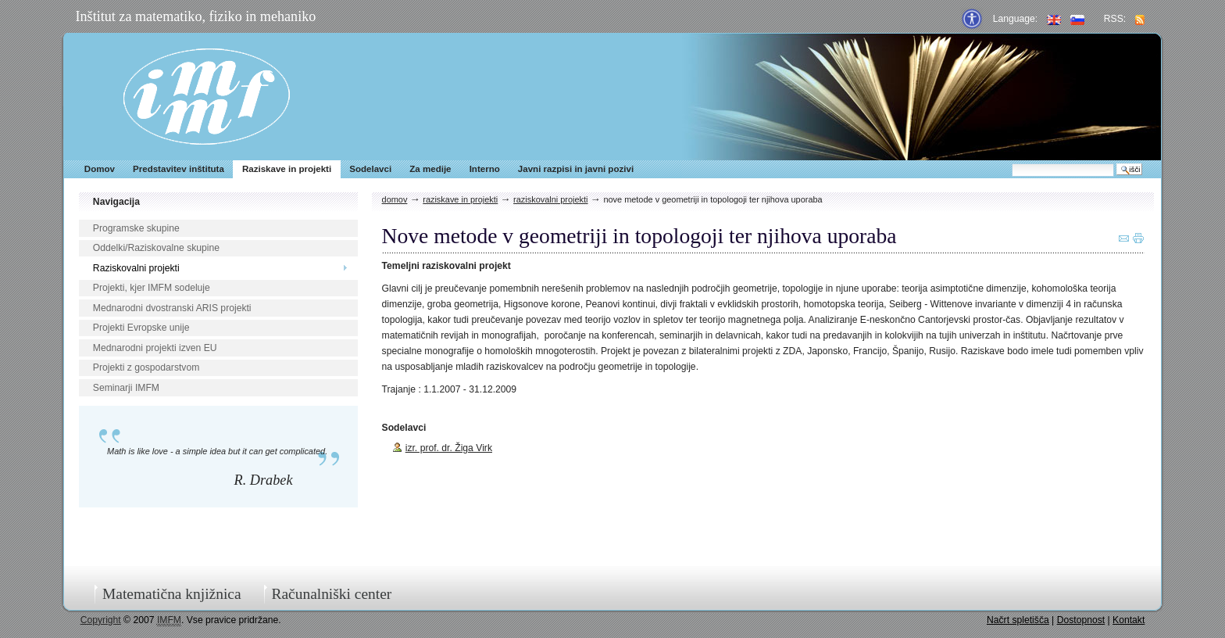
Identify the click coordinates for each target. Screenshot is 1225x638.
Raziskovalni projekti (136, 268)
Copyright (100, 620)
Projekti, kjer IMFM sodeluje (151, 287)
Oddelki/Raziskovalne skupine (156, 247)
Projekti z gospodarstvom (146, 367)
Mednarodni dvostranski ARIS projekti (172, 308)
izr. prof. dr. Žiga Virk (448, 448)
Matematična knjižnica (171, 594)
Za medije (430, 169)
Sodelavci (370, 169)
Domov (99, 169)
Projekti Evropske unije (141, 327)
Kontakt (1128, 620)
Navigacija (116, 201)
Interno (485, 169)
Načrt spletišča (1018, 620)
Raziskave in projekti (286, 169)
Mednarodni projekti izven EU (155, 347)
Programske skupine (136, 228)
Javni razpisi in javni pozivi (576, 169)
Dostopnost (1081, 620)
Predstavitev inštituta (178, 169)
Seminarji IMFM (126, 387)
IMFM (206, 96)
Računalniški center (331, 594)
